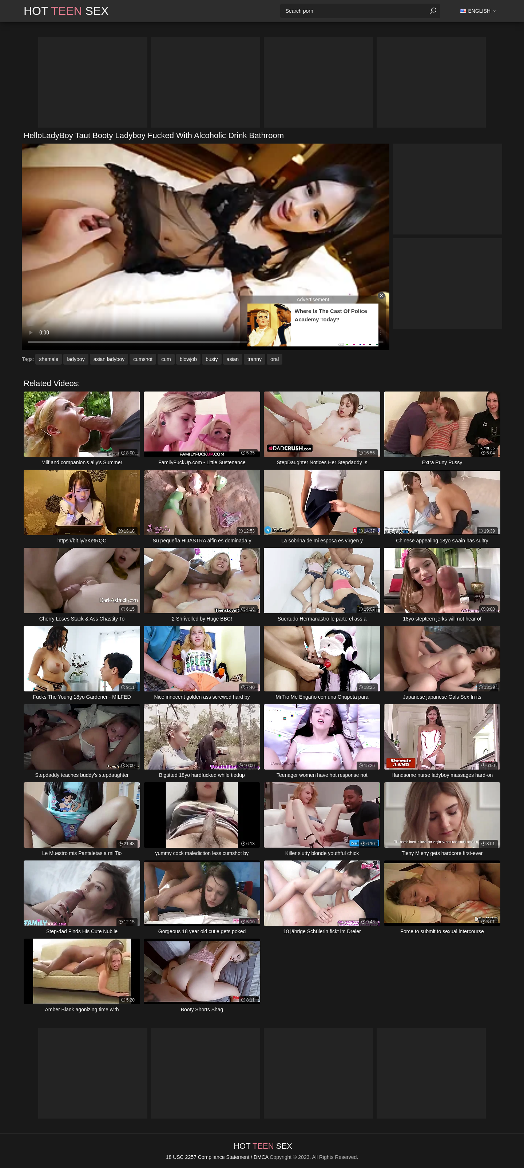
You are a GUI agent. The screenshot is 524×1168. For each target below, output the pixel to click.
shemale (48, 359)
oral (274, 359)
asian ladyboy (109, 359)
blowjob (188, 359)
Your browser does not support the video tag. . (205, 247)
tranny (254, 359)
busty (212, 359)
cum (166, 359)
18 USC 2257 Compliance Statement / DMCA (217, 1157)
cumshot (142, 359)
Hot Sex (66, 10)
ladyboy (75, 359)
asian (233, 359)
